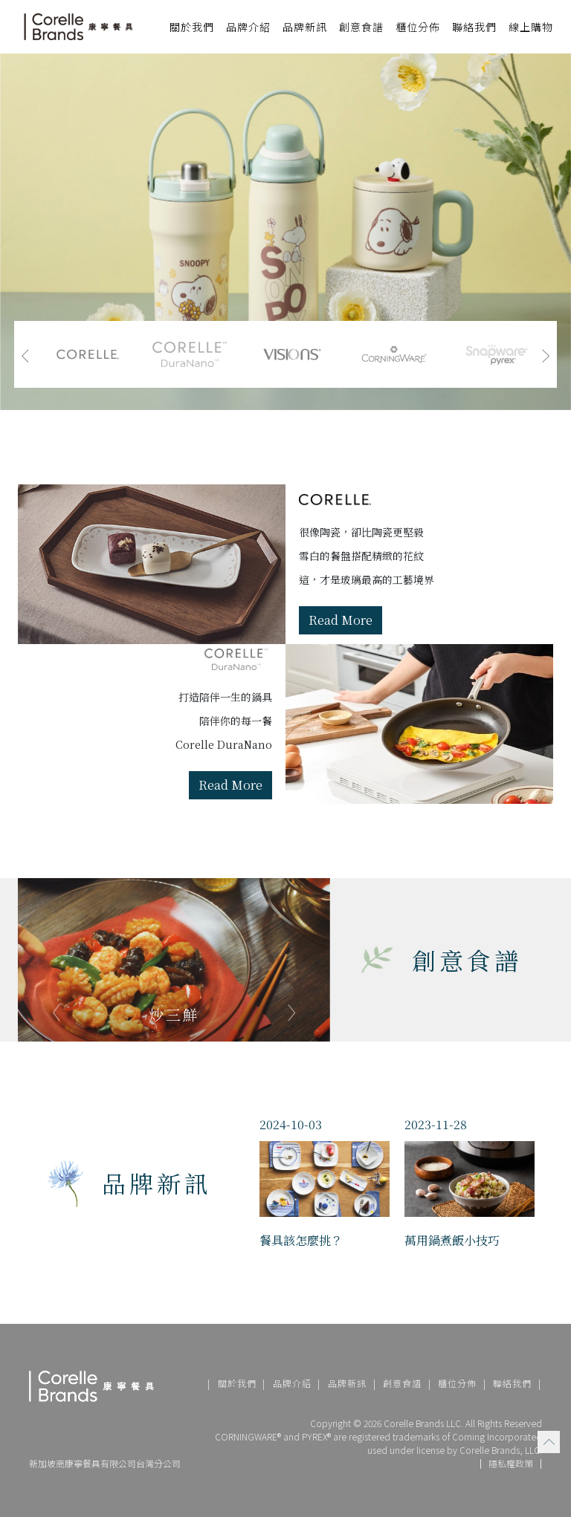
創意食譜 (361, 26)
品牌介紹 (292, 1383)
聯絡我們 (474, 26)
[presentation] (25, 354)
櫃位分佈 (418, 26)
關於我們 (237, 1383)
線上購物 (531, 26)
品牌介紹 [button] (248, 26)
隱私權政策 (510, 1464)
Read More (340, 619)
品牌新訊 (305, 26)
